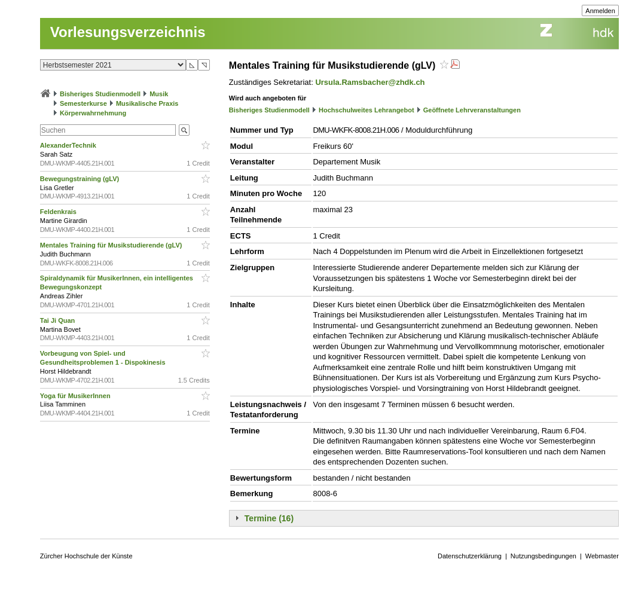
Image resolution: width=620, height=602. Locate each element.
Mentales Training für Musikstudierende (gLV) (112, 245)
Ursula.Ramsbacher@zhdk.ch (369, 82)
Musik (158, 93)
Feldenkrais (59, 211)
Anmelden (600, 10)
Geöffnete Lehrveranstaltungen (472, 110)
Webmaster (602, 556)
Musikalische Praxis (147, 103)
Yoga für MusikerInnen (76, 395)
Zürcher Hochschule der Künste (86, 556)
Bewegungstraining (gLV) (80, 178)
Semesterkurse (83, 103)
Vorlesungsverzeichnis (128, 32)
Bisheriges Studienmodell (100, 93)
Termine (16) (269, 518)
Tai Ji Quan (58, 320)
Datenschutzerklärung (470, 556)
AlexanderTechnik (69, 145)
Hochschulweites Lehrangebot (366, 110)
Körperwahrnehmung (93, 113)
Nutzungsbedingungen (543, 556)
